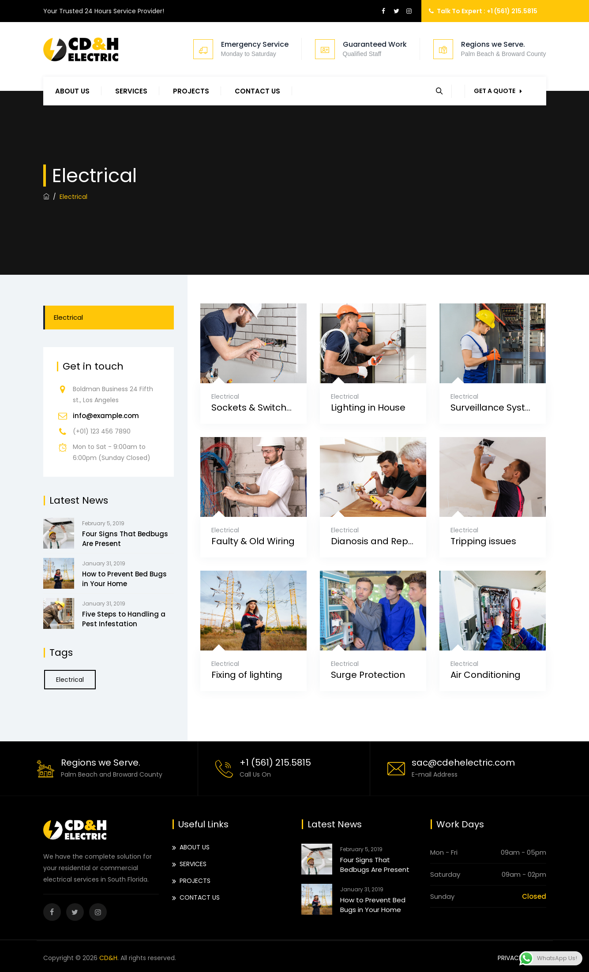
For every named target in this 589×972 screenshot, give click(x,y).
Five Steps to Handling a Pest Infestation (123, 618)
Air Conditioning (485, 674)
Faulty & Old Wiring (253, 541)
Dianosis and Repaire (373, 541)
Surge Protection (368, 674)
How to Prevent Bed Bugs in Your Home (124, 578)
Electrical (225, 396)
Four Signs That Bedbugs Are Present (125, 538)
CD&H (108, 957)
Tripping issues (483, 541)
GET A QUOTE (498, 90)
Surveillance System (492, 407)
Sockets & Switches (253, 407)
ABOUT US (72, 91)
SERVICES (131, 91)
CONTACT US (257, 91)
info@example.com (106, 415)
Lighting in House (368, 407)
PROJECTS (191, 91)
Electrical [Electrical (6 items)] (70, 679)
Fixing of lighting (246, 674)
